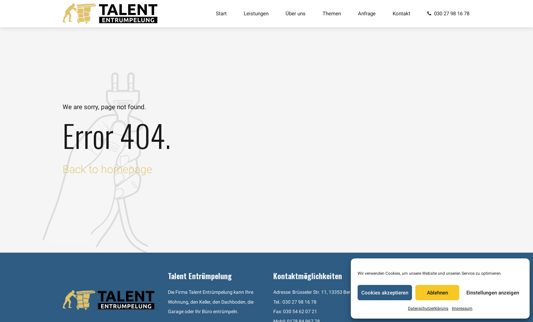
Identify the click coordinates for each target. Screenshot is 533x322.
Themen (332, 14)
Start (221, 14)
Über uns (296, 14)
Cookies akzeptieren (384, 293)
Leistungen (256, 14)
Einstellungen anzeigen (492, 293)
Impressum (462, 308)
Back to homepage (107, 169)
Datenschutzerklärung (428, 308)
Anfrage (367, 14)
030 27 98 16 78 (299, 302)
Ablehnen (437, 293)
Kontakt (401, 14)
